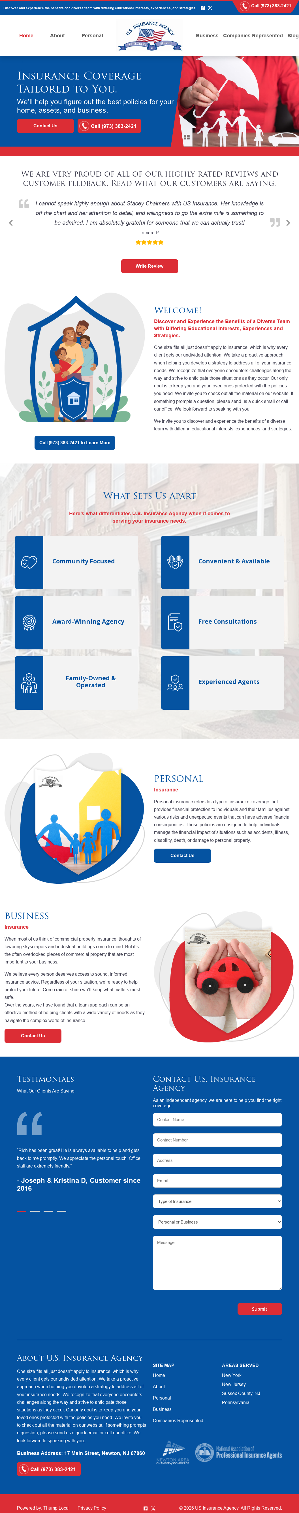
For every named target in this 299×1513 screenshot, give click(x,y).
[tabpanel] (81, 1171)
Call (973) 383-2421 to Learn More (74, 442)
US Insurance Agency (216, 1507)
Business (207, 35)
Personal (92, 35)
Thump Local (56, 1507)
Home (26, 35)
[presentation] (186, 1306)
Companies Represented (253, 35)
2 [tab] (35, 1211)
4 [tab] (61, 1211)
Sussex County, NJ (241, 1393)
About (57, 35)
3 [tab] (48, 1211)
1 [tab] (21, 1211)
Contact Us (45, 125)
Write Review (149, 266)
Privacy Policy (92, 1507)
